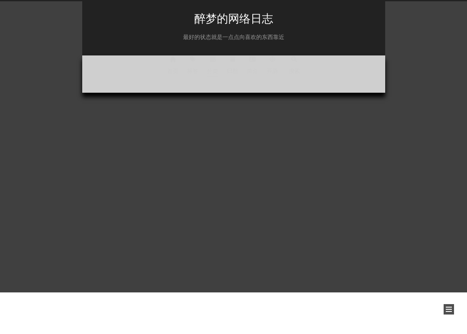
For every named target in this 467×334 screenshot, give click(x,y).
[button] (449, 309)
